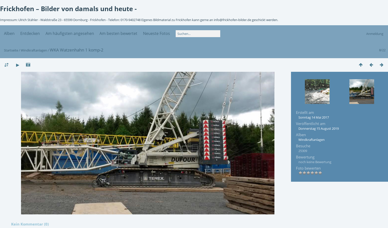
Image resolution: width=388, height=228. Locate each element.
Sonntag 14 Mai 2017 (313, 117)
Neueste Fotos (156, 33)
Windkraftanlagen (34, 50)
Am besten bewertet (118, 33)
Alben (9, 33)
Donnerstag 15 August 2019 (318, 128)
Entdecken (30, 33)
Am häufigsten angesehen (70, 33)
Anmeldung (374, 33)
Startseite (11, 50)
